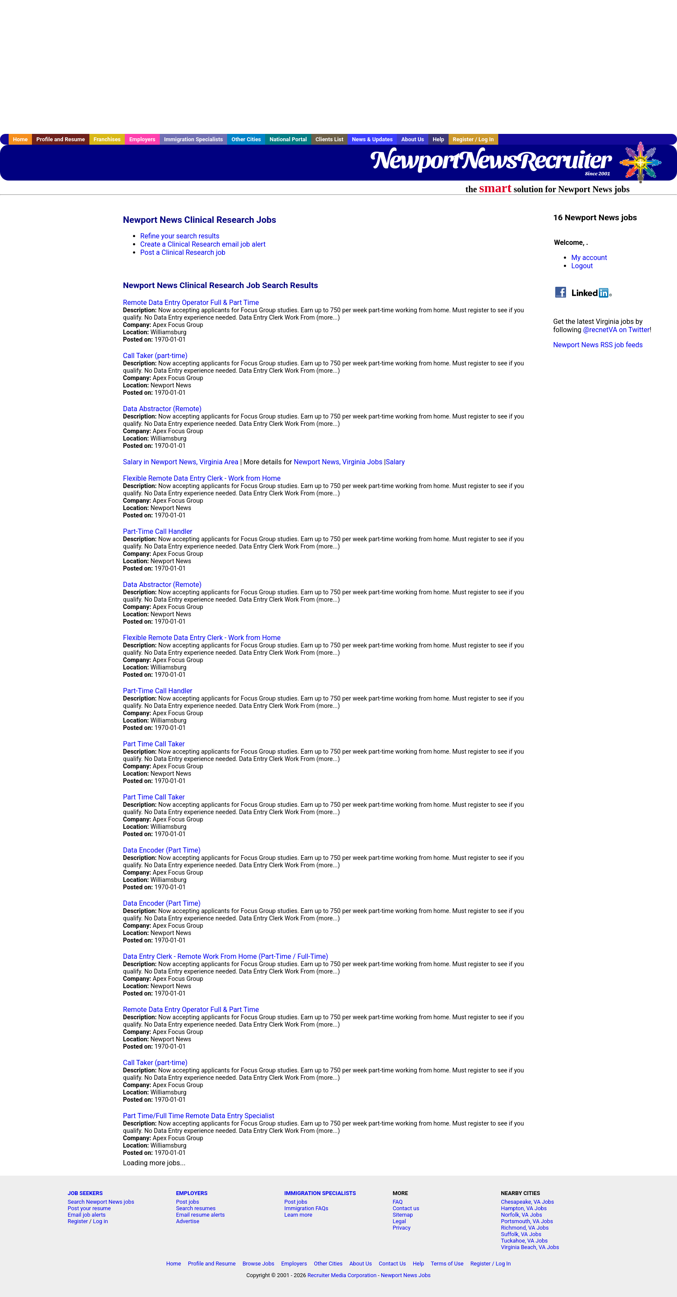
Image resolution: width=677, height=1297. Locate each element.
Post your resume (89, 1208)
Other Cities (246, 139)
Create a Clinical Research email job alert (203, 244)
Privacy (401, 1227)
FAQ (397, 1202)
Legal (399, 1221)
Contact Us (392, 1263)
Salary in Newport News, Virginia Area (180, 462)
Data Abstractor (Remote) (162, 409)
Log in (100, 1221)
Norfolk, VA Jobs (521, 1214)
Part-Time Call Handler (158, 531)
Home (20, 139)
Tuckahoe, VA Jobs (524, 1240)
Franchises (107, 139)
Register (78, 1221)
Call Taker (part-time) (155, 356)
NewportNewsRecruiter (490, 160)
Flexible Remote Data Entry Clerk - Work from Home (202, 478)
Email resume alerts (200, 1214)
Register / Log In (473, 139)
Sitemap (402, 1214)
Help (438, 139)
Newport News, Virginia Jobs (338, 462)
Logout (582, 266)
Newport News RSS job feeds (598, 345)
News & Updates (372, 139)
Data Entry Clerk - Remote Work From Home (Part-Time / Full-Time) (225, 956)
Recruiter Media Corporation (341, 1275)
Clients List (330, 139)
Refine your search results (179, 236)
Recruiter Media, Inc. (645, 167)
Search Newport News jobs (101, 1202)
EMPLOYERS (192, 1193)
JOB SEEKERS (85, 1193)
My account (589, 258)
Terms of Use (447, 1263)
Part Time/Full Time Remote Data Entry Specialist (199, 1116)
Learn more (299, 1214)
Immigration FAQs (307, 1208)
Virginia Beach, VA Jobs (530, 1247)
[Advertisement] (338, 66)
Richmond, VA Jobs (525, 1227)
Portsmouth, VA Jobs (527, 1221)
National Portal (288, 139)
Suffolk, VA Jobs (521, 1234)
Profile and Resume (60, 139)
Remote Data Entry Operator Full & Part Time (191, 302)
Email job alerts (87, 1214)
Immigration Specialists (193, 139)
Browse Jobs (259, 1263)
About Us (412, 139)
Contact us (405, 1208)
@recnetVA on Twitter (616, 330)
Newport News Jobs (406, 1275)
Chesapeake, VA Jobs (527, 1202)
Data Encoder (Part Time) (162, 850)
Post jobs (187, 1202)
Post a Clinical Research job (182, 252)
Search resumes (196, 1208)
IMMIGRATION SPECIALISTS (320, 1193)
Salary (395, 462)
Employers (142, 139)
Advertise (187, 1221)
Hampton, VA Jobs (524, 1208)
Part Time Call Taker (154, 744)
